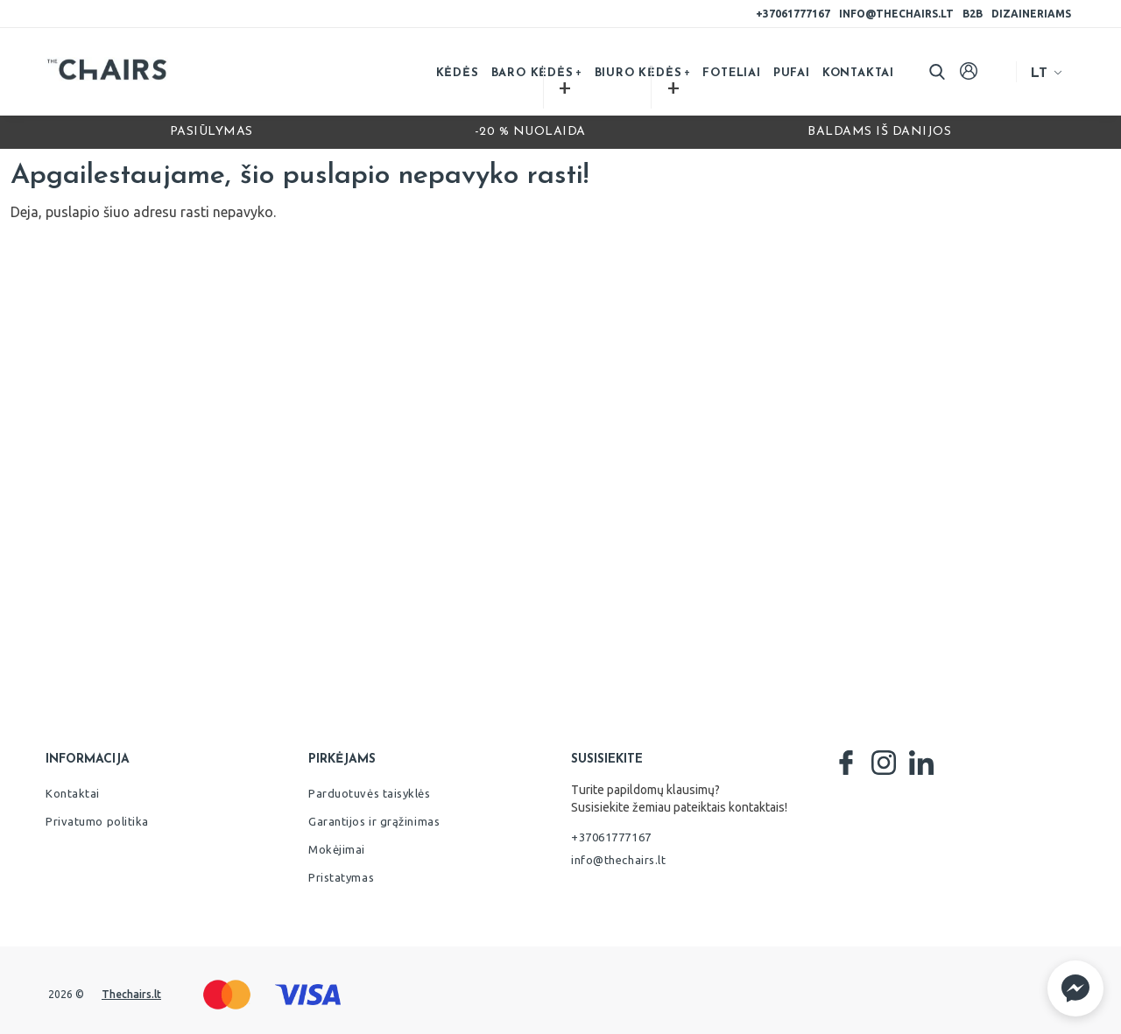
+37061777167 (793, 13)
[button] (1075, 988)
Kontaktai (858, 73)
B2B (972, 13)
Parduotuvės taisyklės (369, 793)
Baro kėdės (532, 73)
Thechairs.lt (131, 994)
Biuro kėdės (638, 73)
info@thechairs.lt (896, 13)
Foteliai (731, 73)
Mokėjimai (336, 849)
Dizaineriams (1031, 13)
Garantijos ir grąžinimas (374, 821)
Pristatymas (341, 877)
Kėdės (457, 73)
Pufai (791, 73)
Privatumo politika (97, 821)
